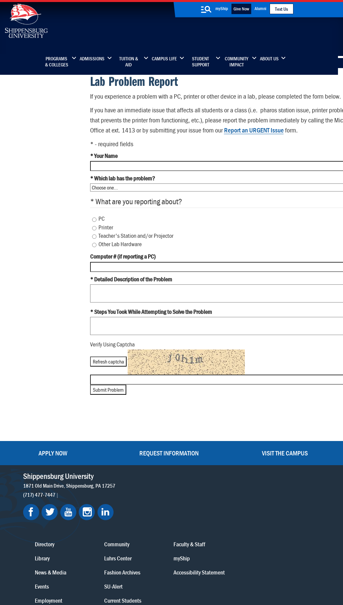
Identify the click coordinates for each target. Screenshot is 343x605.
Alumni (260, 8)
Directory (151, 466)
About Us (269, 59)
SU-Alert (208, 508)
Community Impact (236, 62)
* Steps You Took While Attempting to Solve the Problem (150, 330)
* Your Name (103, 174)
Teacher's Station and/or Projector (135, 254)
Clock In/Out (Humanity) (41, 96)
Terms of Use (129, 568)
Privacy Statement (92, 568)
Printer (105, 245)
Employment (155, 522)
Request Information (169, 426)
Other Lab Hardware (119, 262)
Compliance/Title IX (128, 575)
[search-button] (206, 9)
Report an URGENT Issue (302, 138)
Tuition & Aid (128, 62)
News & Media (157, 494)
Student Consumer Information (184, 575)
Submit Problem (107, 407)
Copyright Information (170, 568)
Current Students (217, 522)
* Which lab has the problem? (121, 196)
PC (101, 236)
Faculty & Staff (272, 466)
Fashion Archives (217, 494)
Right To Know (212, 568)
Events (149, 508)
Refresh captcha (107, 379)
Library (149, 480)
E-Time (20, 109)
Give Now (241, 9)
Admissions (92, 59)
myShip (221, 8)
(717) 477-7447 (39, 467)
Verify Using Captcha (111, 362)
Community (211, 466)
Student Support (200, 62)
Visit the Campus (285, 426)
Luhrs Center (212, 480)
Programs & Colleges (56, 62)
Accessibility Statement (282, 494)
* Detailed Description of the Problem (130, 297)
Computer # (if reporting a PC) (122, 274)
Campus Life (164, 59)
